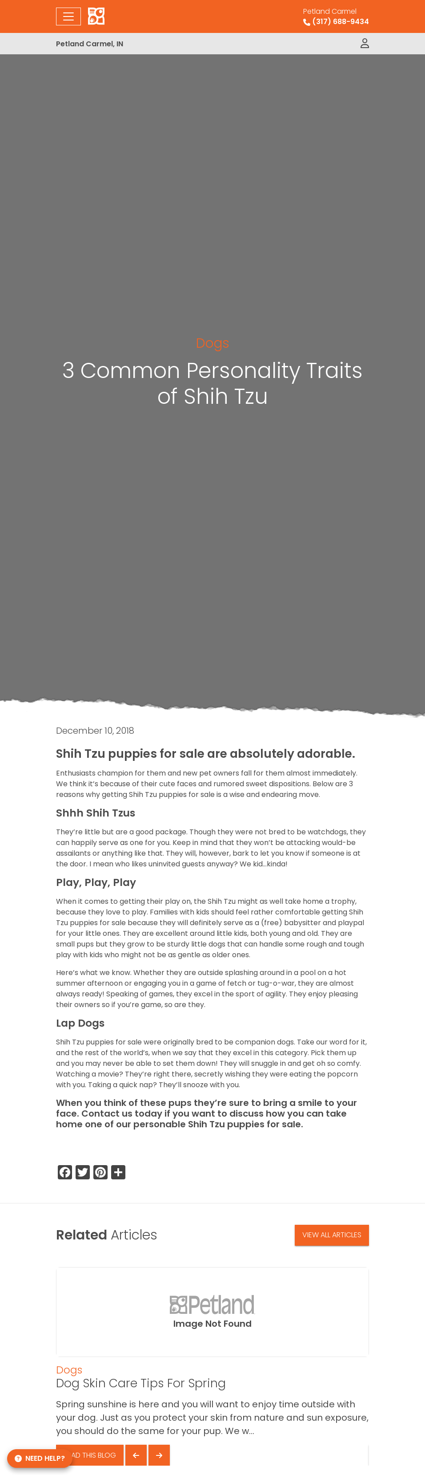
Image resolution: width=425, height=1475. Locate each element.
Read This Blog (90, 1455)
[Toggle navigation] (68, 16)
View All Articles (331, 1235)
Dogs (212, 343)
